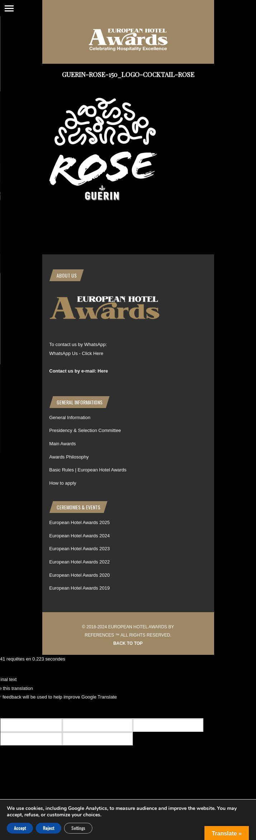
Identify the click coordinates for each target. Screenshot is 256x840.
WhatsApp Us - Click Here (76, 353)
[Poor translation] (47, 710)
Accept (20, 828)
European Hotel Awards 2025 (79, 522)
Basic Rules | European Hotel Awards (88, 469)
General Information (70, 417)
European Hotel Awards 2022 (79, 562)
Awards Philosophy (69, 457)
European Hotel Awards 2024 (79, 535)
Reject (48, 828)
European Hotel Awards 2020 (79, 575)
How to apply (62, 483)
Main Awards (62, 443)
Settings (78, 828)
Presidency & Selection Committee (85, 430)
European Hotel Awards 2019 (79, 588)
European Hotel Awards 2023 (79, 548)
